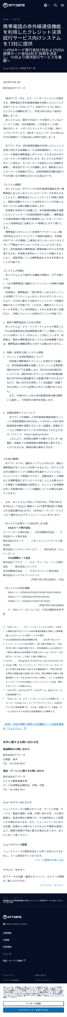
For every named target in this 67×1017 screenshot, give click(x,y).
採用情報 (7, 946)
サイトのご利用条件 (11, 980)
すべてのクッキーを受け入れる (33, 1010)
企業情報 (7, 932)
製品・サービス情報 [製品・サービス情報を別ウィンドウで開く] (12, 960)
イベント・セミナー (53, 885)
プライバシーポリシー (44, 980)
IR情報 (6, 939)
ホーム (5, 19)
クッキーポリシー (55, 996)
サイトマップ (8, 975)
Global (16, 924)
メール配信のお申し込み (50, 860)
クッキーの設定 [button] (15, 996)
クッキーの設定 (33, 1003)
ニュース (16, 19)
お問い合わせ (40, 975)
